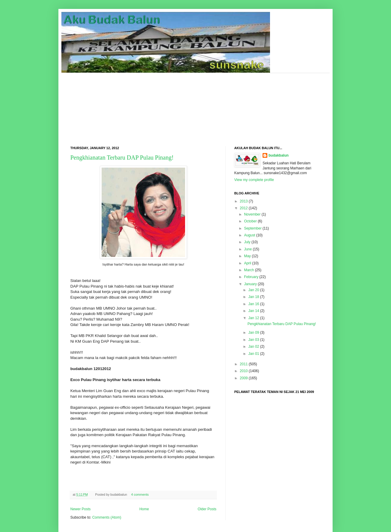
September (253, 228)
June (248, 249)
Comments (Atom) (106, 517)
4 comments (140, 494)
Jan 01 (253, 354)
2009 (244, 378)
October (250, 221)
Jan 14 (253, 311)
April (247, 263)
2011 (244, 364)
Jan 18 (253, 297)
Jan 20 (253, 290)
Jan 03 (253, 340)
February (251, 277)
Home (144, 509)
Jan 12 (253, 318)
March (249, 270)
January (250, 284)
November (252, 214)
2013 (244, 201)
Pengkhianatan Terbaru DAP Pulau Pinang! (121, 157)
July (247, 242)
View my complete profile (254, 180)
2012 (244, 208)
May (247, 256)
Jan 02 (253, 346)
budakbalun (278, 155)
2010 (244, 371)
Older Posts (207, 509)
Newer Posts (80, 509)
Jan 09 (253, 332)
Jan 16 (253, 304)
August (249, 235)
